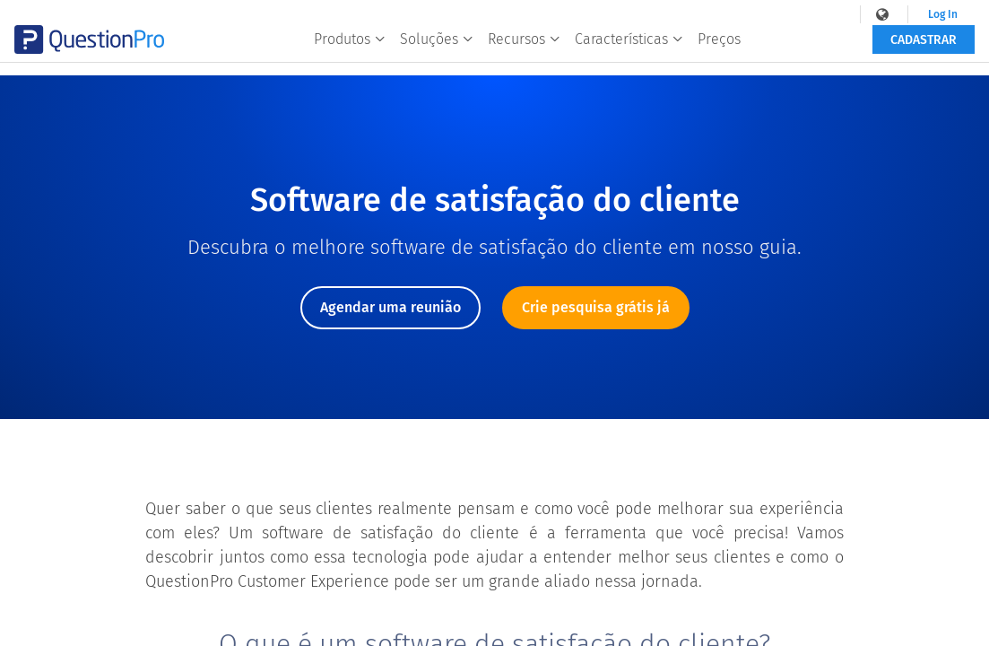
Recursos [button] (524, 50)
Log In (936, 14)
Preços (719, 50)
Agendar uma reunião (390, 307)
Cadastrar (922, 51)
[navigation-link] (877, 14)
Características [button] (629, 50)
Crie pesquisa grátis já (596, 307)
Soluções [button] (436, 50)
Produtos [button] (350, 50)
